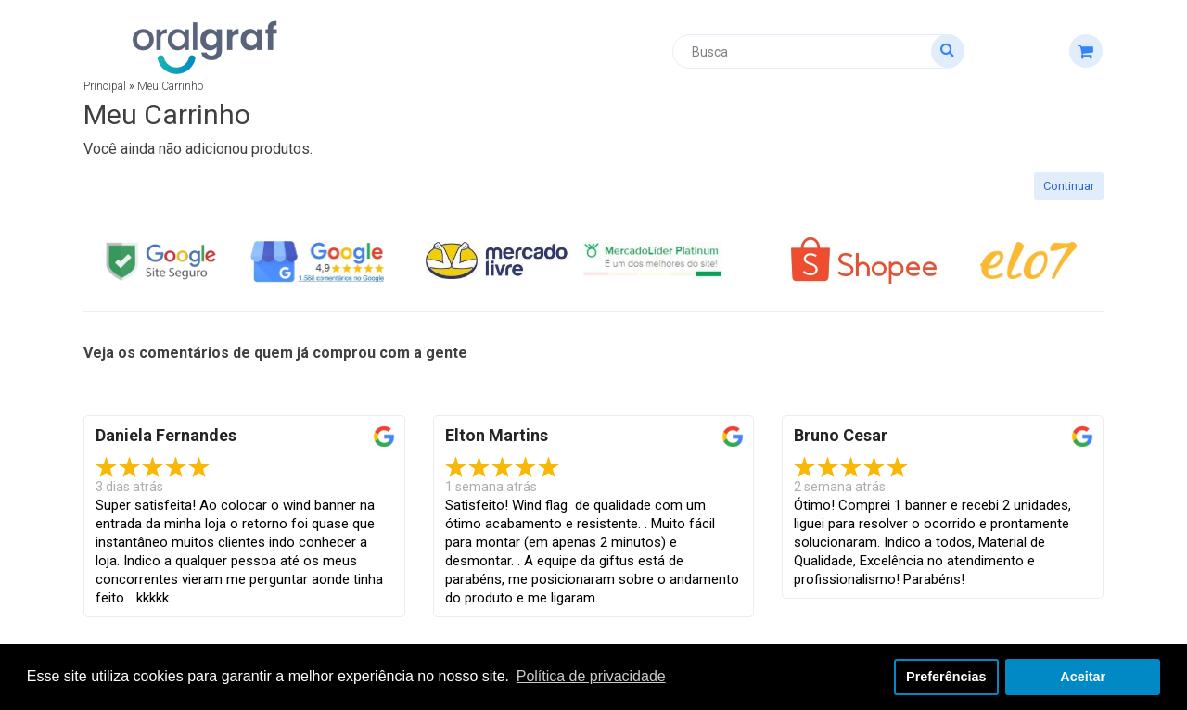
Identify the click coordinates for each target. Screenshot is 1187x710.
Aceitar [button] (1082, 676)
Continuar (1068, 186)
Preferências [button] (946, 676)
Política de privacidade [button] (591, 676)
